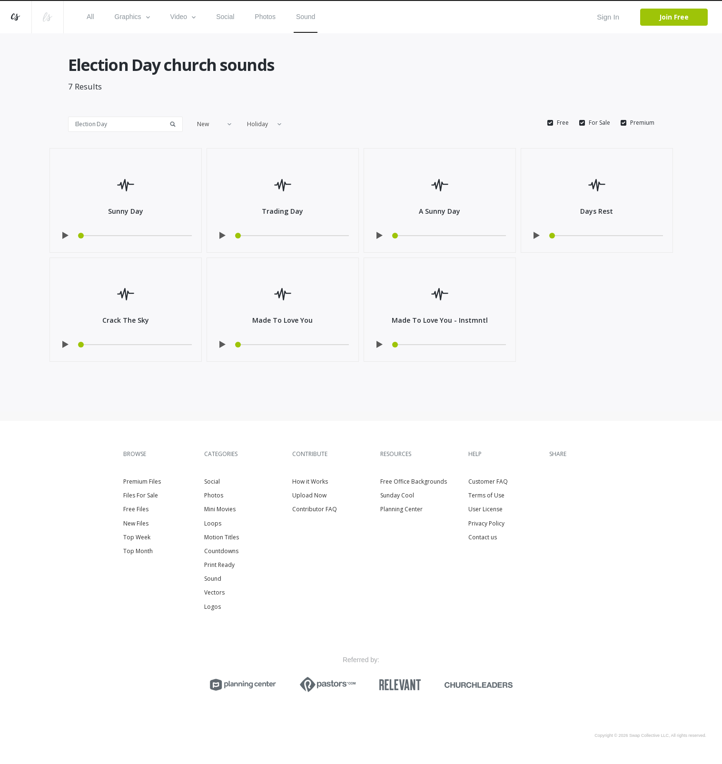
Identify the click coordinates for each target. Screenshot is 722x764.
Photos (265, 16)
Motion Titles (221, 537)
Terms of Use (486, 495)
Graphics (132, 16)
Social (225, 16)
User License (485, 509)
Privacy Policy (486, 523)
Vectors (214, 592)
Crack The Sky (125, 320)
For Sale (599, 123)
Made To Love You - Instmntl (440, 320)
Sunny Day (125, 211)
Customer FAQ (488, 481)
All (90, 16)
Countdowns (221, 551)
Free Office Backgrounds (413, 481)
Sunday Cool (397, 495)
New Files (135, 523)
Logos (212, 607)
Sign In (608, 17)
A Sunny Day (439, 211)
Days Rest (596, 211)
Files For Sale (140, 495)
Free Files (135, 509)
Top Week (136, 537)
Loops (212, 523)
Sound (305, 16)
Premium (642, 123)
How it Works (310, 481)
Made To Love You (282, 320)
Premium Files (142, 481)
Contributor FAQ (314, 509)
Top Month (138, 551)
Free (563, 123)
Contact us (482, 537)
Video (183, 16)
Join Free (674, 16)
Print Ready (219, 565)
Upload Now (309, 495)
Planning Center (401, 509)
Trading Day (282, 211)
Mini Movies (220, 509)
